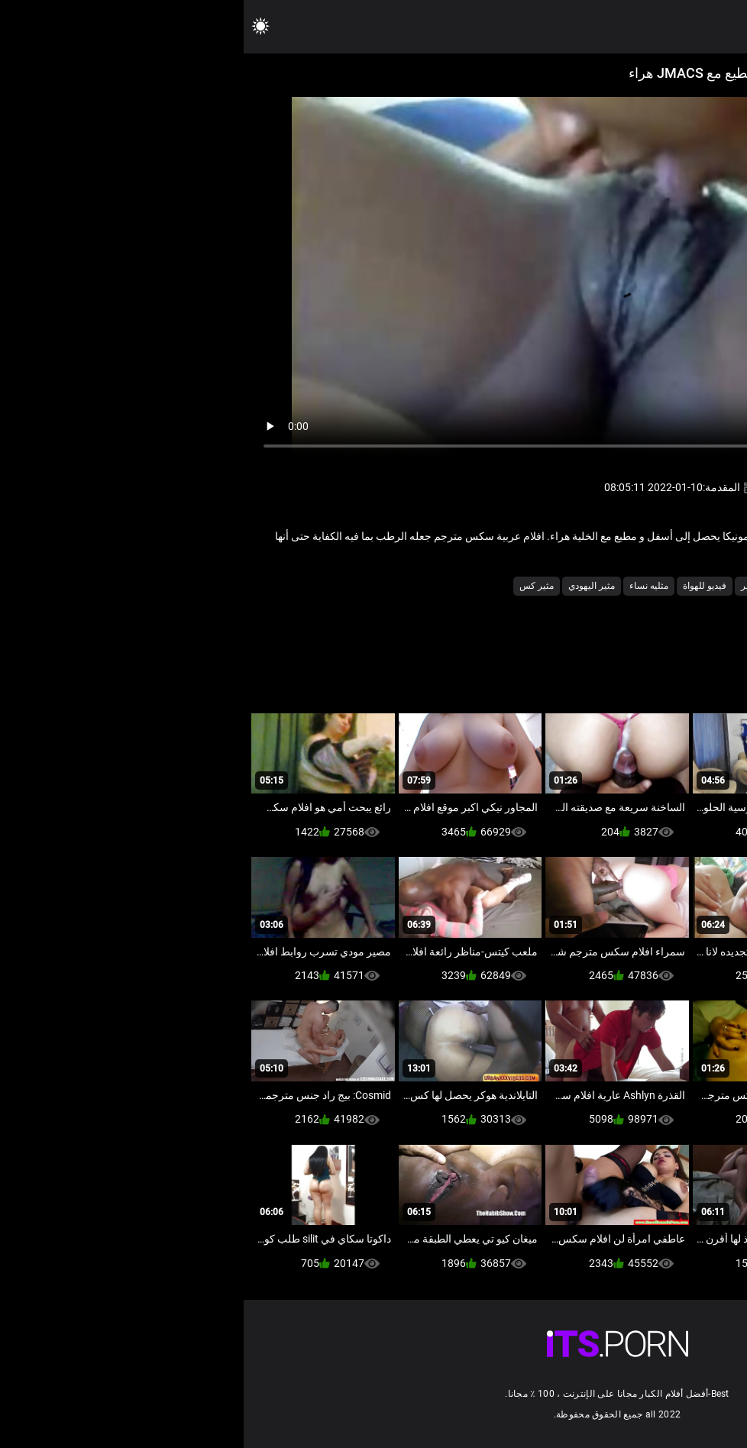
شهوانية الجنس (576, 585)
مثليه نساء (405, 585)
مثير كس (293, 585)
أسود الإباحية (642, 585)
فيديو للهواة (461, 585)
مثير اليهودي (348, 585)
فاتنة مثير (515, 585)
